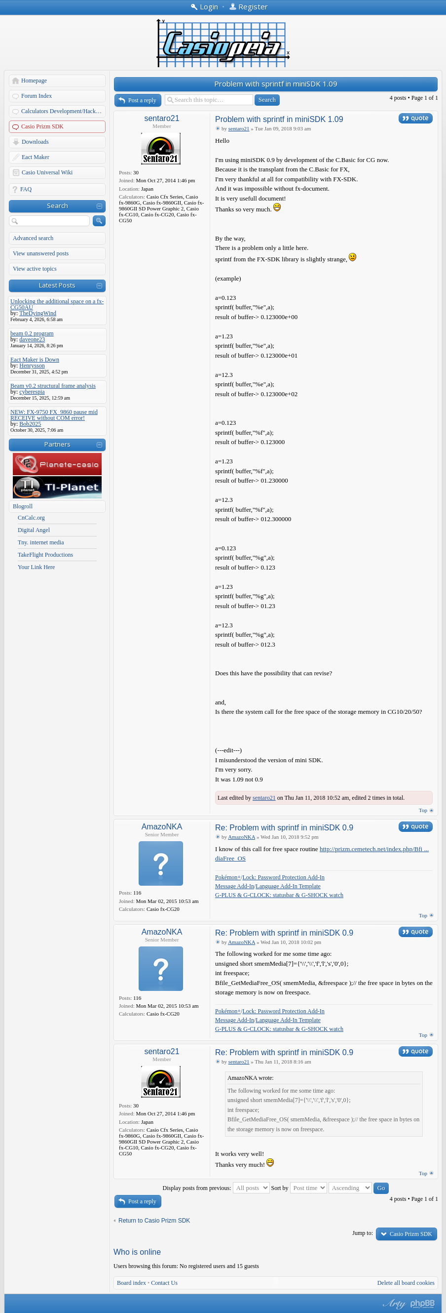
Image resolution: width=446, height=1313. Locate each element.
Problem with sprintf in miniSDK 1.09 (275, 83)
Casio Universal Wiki (47, 172)
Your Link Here (36, 567)
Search (57, 205)
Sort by (299, 1188)
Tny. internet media (41, 542)
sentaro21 (161, 118)
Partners (57, 444)
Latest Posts (57, 285)
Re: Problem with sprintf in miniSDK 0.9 (284, 827)
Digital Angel (34, 530)
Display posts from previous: (216, 1188)
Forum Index (36, 95)
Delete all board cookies (406, 1282)
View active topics (35, 268)
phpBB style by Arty (393, 1304)
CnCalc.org (31, 517)
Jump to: (362, 1233)
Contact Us (164, 1282)
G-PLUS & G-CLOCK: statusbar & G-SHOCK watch (279, 895)
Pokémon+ (228, 877)
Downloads (35, 141)
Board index (131, 1282)
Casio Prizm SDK (42, 126)
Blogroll (23, 506)
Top (423, 810)
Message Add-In (234, 886)
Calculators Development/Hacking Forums (64, 111)
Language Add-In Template (288, 886)
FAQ (26, 189)
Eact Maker (35, 157)
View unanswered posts (41, 253)
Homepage (34, 80)
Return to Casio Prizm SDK (154, 1221)
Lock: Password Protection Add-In (283, 877)
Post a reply (142, 100)
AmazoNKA (162, 826)
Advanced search (33, 238)
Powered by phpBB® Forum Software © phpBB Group (423, 1304)
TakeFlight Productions (45, 554)
